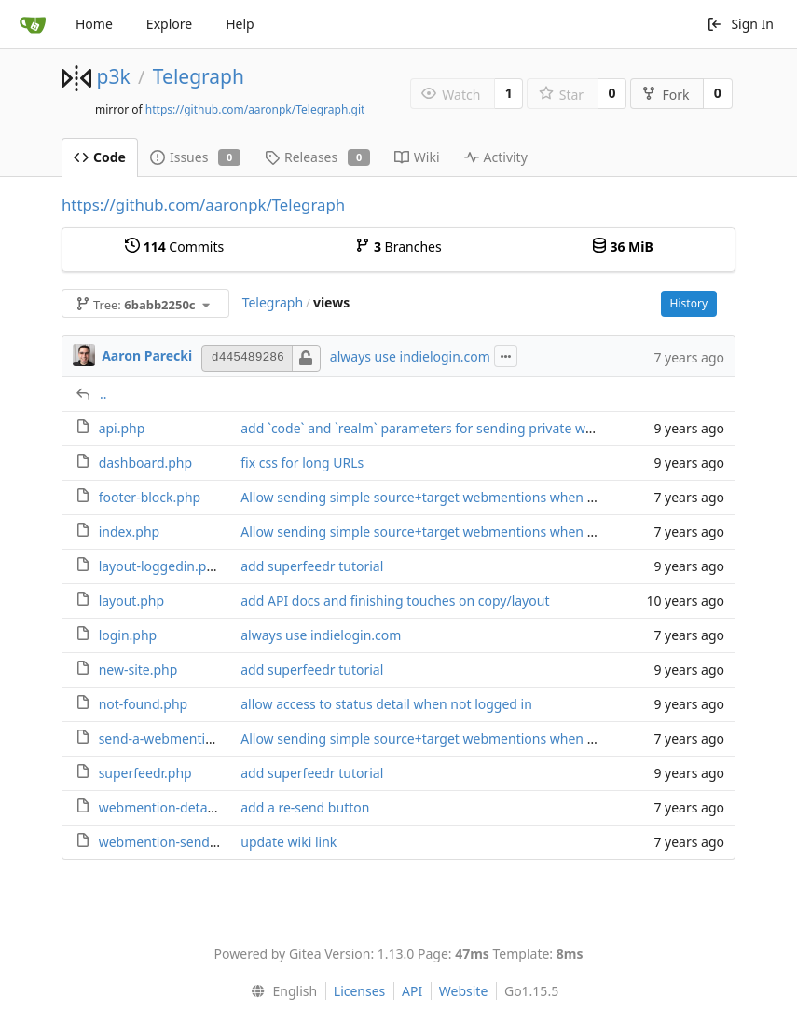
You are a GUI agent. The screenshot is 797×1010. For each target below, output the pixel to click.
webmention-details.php (173, 807)
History (689, 303)
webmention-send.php (168, 842)
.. (103, 394)
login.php (128, 635)
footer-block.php (150, 497)
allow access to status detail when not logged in (386, 704)
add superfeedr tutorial (311, 566)
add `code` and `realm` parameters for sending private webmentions (449, 428)
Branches (398, 246)
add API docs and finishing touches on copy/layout (394, 600)
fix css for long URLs (302, 462)
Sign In (740, 24)
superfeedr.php (145, 773)
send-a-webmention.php (174, 738)
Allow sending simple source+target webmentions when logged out (446, 497)
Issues (195, 157)
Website (463, 991)
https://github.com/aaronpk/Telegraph (203, 204)
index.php (129, 531)
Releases (317, 157)
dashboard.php (146, 462)
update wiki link (288, 842)
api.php (122, 428)
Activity (496, 157)
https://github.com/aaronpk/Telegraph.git (255, 109)
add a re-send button (304, 807)
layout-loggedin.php (161, 566)
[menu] (280, 991)
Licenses (360, 991)
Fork (665, 94)
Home (94, 24)
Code (100, 157)
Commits (174, 246)
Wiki (417, 157)
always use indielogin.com (410, 356)
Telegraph (198, 76)
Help (240, 24)
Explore (169, 24)
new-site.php (138, 669)
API (412, 991)
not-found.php (143, 704)
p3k (113, 76)
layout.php (131, 600)
